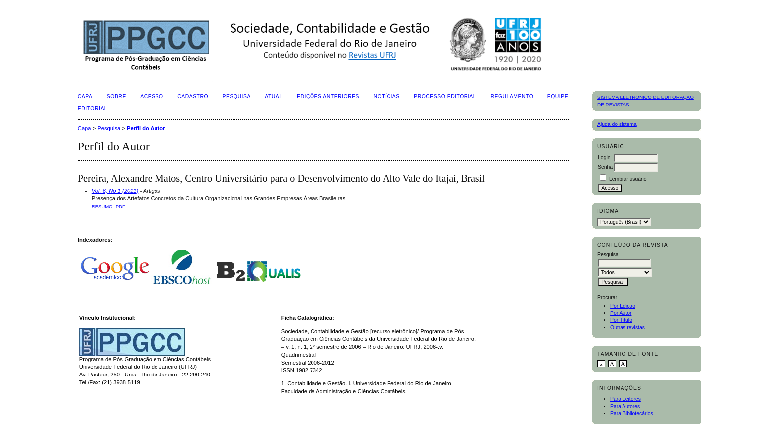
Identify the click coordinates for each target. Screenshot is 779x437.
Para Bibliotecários (631, 413)
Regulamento (511, 96)
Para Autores (625, 406)
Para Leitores (625, 399)
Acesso (151, 96)
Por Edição (622, 306)
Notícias (387, 96)
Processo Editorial (445, 96)
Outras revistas (627, 327)
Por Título (621, 320)
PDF (120, 206)
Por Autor (620, 313)
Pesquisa (237, 96)
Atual (273, 96)
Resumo (102, 206)
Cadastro (192, 96)
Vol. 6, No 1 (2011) (115, 191)
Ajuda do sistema (617, 124)
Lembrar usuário (628, 179)
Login (604, 157)
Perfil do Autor (146, 128)
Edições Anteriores (328, 96)
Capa (85, 96)
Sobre (116, 96)
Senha (605, 167)
